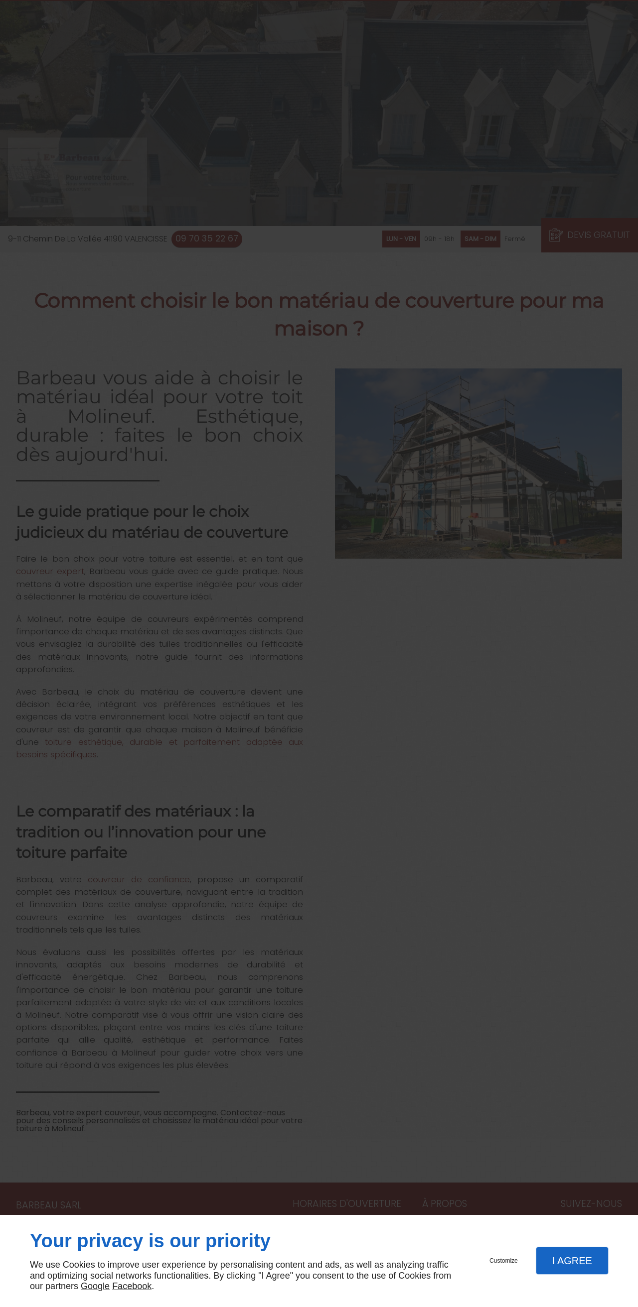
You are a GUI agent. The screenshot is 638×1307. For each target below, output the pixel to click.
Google (95, 1286)
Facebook (132, 1286)
